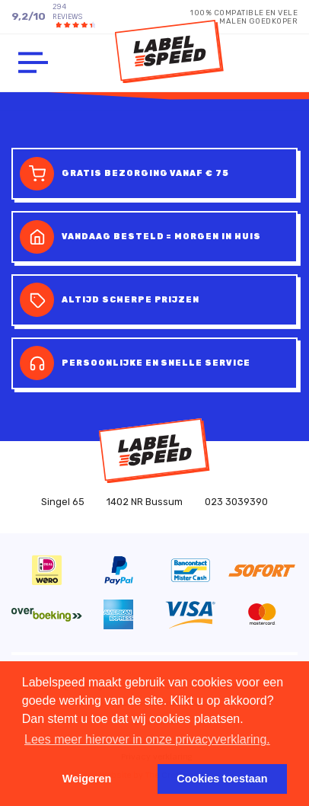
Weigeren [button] (87, 778)
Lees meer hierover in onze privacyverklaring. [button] (147, 739)
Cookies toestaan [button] (222, 778)
